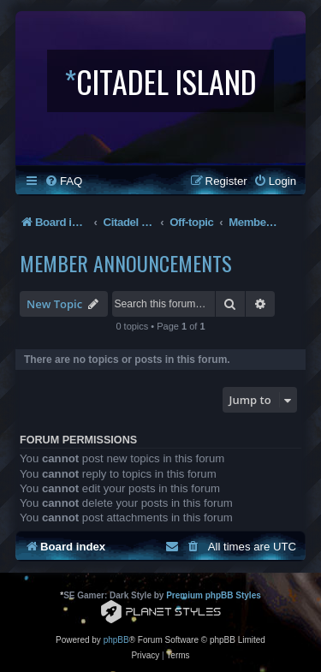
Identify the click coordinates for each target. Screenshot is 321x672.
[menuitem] (63, 181)
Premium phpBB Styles (213, 595)
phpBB (116, 640)
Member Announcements (126, 262)
